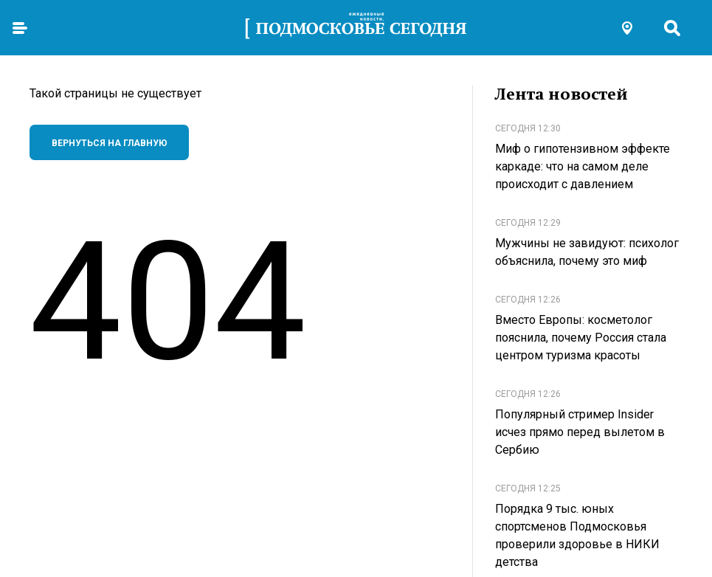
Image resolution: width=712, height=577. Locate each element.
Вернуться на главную (109, 143)
